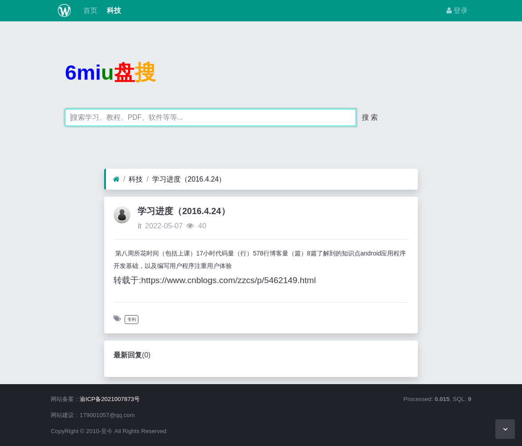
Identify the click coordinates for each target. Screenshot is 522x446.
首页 (89, 10)
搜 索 (370, 117)
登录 (457, 10)
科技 (113, 10)
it (139, 226)
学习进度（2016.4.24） (189, 179)
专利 (131, 319)
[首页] (116, 179)
